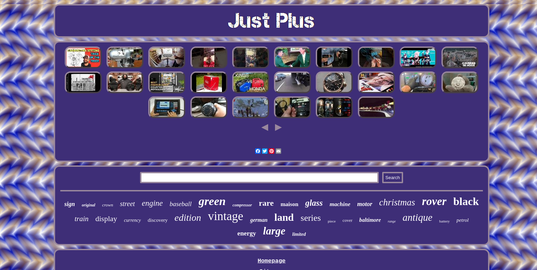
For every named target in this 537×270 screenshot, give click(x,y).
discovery (157, 220)
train (82, 219)
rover (434, 201)
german (258, 220)
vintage (225, 216)
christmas (397, 202)
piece (332, 221)
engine (152, 203)
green (212, 201)
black (466, 201)
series (311, 218)
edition (188, 217)
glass (314, 202)
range (392, 221)
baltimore (370, 220)
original (88, 205)
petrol (463, 220)
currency (132, 220)
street (127, 203)
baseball (180, 203)
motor (364, 204)
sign (69, 204)
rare (266, 203)
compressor (242, 205)
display (106, 218)
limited (299, 234)
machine (340, 204)
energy (246, 233)
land (284, 217)
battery (444, 221)
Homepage (272, 261)
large (274, 231)
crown (107, 204)
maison (289, 204)
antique (418, 217)
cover (347, 220)
